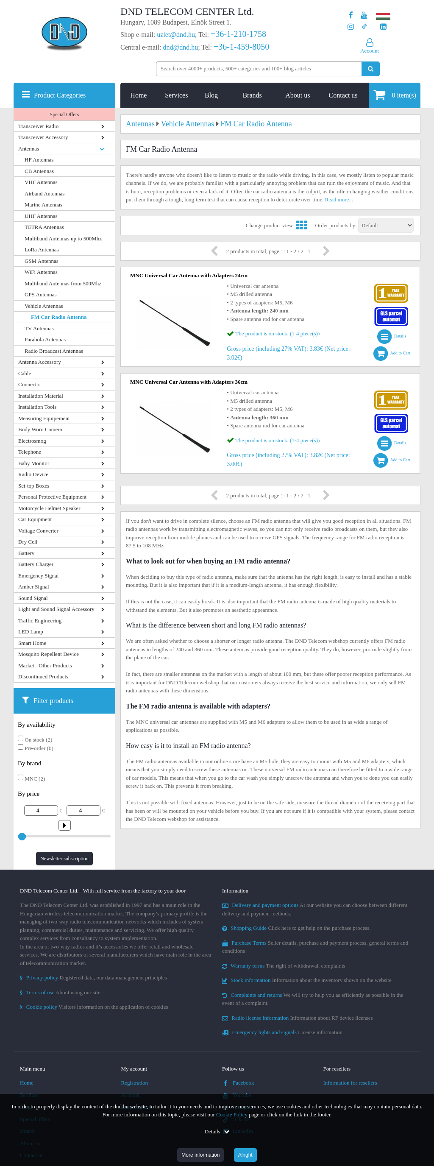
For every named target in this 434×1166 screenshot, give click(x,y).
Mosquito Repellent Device (48, 654)
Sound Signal (33, 598)
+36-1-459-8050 (241, 46)
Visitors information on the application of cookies (94, 1007)
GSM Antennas (41, 261)
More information (200, 1155)
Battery (26, 553)
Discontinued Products (43, 676)
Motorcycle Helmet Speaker (49, 508)
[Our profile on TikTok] (364, 27)
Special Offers (64, 114)
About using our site (60, 992)
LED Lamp (30, 631)
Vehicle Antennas (44, 306)
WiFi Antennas (41, 272)
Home (138, 95)
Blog (211, 95)
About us (297, 95)
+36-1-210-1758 (238, 34)
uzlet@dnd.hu (176, 34)
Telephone (29, 452)
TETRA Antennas (44, 227)
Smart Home (32, 643)
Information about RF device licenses (297, 1018)
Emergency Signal (38, 575)
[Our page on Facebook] (351, 15)
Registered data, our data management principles (93, 977)
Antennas (28, 148)
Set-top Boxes (33, 486)
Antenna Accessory (39, 362)
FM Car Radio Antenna (59, 317)
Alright (245, 1155)
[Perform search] (371, 68)
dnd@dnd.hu (180, 47)
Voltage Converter (38, 530)
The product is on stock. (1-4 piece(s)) (277, 333)
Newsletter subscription (64, 859)
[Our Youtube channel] (364, 15)
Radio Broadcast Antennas (54, 351)
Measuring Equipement (44, 418)
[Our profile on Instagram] (351, 27)
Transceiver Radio (38, 126)
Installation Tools (37, 407)
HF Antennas (39, 159)
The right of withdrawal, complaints (283, 965)
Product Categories (60, 95)
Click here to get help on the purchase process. (296, 928)
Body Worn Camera (40, 429)
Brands (252, 95)
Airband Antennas (44, 193)
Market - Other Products (45, 665)
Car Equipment (35, 519)
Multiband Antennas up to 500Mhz (63, 238)
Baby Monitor (33, 463)
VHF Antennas (41, 182)
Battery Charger (35, 564)
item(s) (394, 95)
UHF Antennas (41, 216)
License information (282, 1032)
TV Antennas (39, 328)
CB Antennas (39, 171)
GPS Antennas (40, 294)
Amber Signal (33, 586)
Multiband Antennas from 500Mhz (63, 283)
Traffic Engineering (39, 620)
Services (176, 95)
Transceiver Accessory (43, 137)
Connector (29, 384)
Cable (24, 373)
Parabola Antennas (45, 339)
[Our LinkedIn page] (383, 27)
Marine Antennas (43, 204)
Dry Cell (27, 541)
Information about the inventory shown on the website (307, 980)
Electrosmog (32, 441)
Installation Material (40, 396)
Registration (134, 1083)
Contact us (343, 95)
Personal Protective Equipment (52, 497)
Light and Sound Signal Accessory (56, 609)
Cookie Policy (232, 1114)
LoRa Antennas (42, 249)
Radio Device (33, 474)
